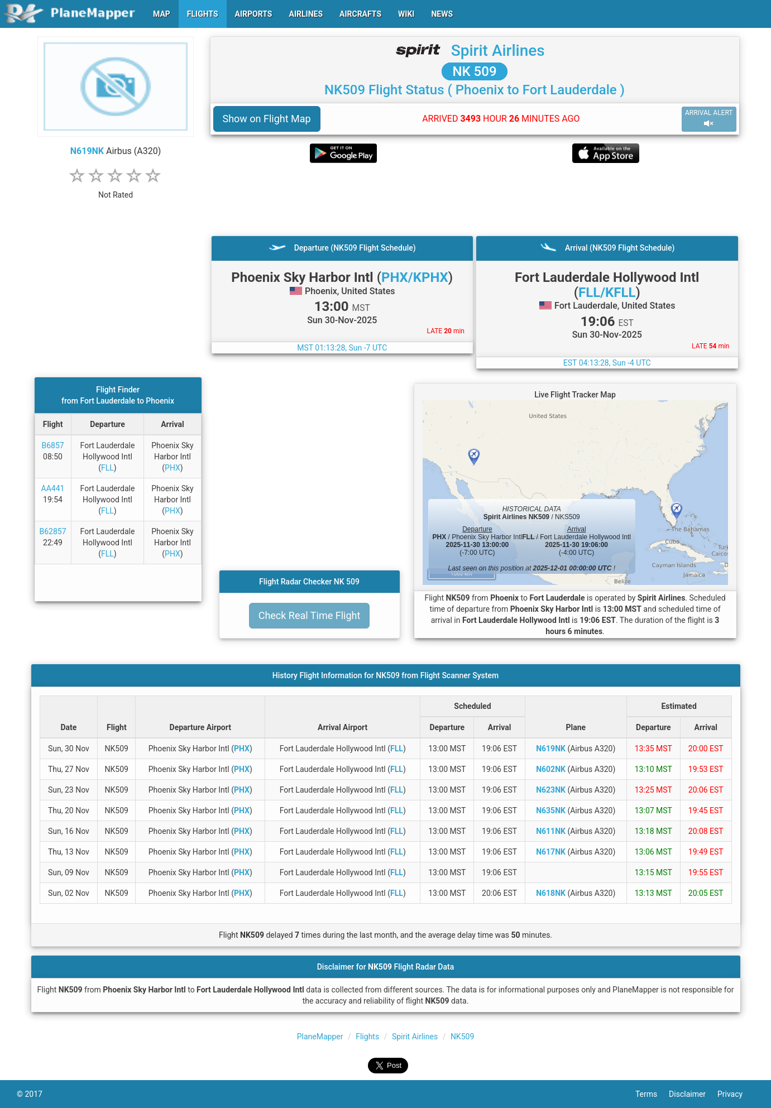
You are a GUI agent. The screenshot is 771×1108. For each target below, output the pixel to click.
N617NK (551, 851)
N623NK (551, 789)
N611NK (551, 831)
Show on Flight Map (267, 118)
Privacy (735, 1094)
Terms (652, 1094)
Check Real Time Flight (309, 615)
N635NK (551, 810)
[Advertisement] (475, 199)
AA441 (53, 488)
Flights (367, 1036)
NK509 (462, 1036)
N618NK (551, 893)
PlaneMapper (320, 1036)
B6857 (52, 445)
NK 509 (474, 71)
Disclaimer (693, 1094)
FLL (107, 467)
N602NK (551, 769)
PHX (172, 467)
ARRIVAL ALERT (709, 118)
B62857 (53, 531)
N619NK (87, 151)
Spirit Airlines (498, 50)
